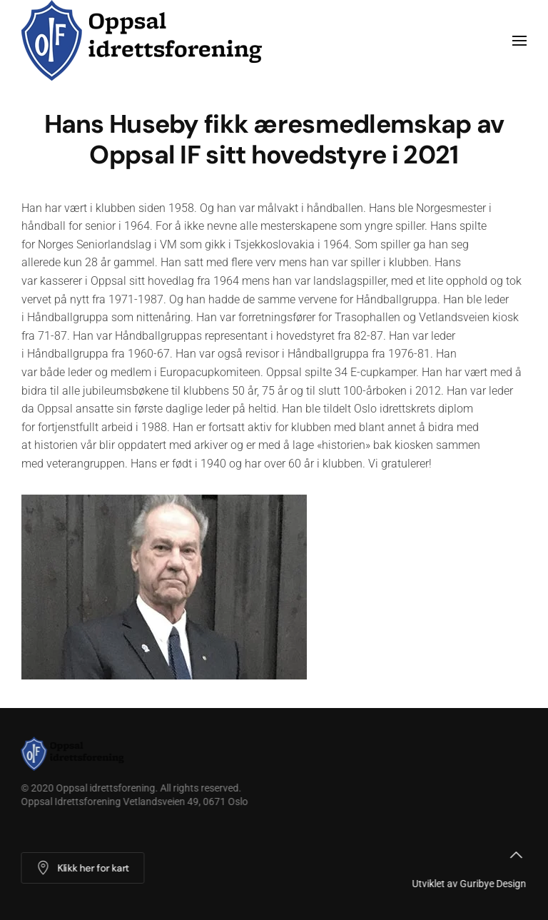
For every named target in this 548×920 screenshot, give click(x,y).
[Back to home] (146, 40)
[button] (519, 40)
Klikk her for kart (81, 868)
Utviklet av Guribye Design (468, 883)
